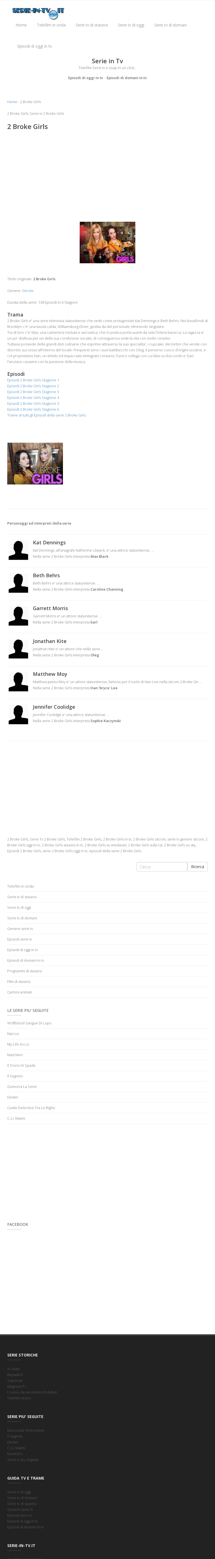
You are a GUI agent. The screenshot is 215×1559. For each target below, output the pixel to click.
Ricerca (197, 866)
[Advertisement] (107, 176)
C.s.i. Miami (16, 1118)
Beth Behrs (46, 575)
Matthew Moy (50, 674)
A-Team (13, 1368)
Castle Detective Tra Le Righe (31, 1107)
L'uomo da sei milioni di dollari (32, 1392)
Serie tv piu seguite (23, 1459)
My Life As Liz (18, 1044)
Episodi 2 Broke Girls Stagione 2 (33, 385)
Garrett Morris (50, 608)
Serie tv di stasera (92, 25)
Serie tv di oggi (131, 25)
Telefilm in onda (51, 25)
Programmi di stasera (24, 970)
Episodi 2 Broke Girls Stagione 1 (33, 380)
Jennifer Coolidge (54, 706)
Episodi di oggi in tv (34, 46)
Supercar (15, 1380)
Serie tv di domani (170, 25)
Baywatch (15, 1374)
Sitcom (27, 290)
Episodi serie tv (19, 939)
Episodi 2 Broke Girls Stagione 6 (33, 409)
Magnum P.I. (17, 1386)
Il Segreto (15, 1075)
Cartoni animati (19, 992)
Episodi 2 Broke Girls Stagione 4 (33, 397)
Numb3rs (14, 1453)
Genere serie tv (20, 928)
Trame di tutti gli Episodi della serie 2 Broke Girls (46, 415)
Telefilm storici (19, 1397)
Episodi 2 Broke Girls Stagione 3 (33, 391)
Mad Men (15, 1054)
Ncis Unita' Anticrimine (25, 1430)
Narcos (13, 1033)
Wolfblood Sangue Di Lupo (29, 1022)
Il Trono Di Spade (21, 1065)
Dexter (12, 1097)
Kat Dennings (49, 542)
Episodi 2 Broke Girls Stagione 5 (33, 403)
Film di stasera (18, 981)
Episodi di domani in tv (127, 77)
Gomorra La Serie (22, 1086)
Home (21, 25)
